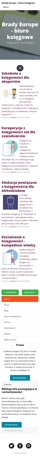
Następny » (30, 292)
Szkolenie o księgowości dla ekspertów (15, 77)
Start (6, 304)
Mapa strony (10, 339)
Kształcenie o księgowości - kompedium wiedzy (19, 241)
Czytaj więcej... (20, 378)
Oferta (7, 322)
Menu (6, 299)
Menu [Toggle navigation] (6, 7)
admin (13, 117)
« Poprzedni (10, 292)
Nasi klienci (10, 328)
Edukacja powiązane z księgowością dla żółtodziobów (19, 186)
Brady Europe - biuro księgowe (18, 2)
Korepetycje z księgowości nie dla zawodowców (18, 132)
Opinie (7, 333)
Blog (6, 310)
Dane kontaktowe (13, 316)
